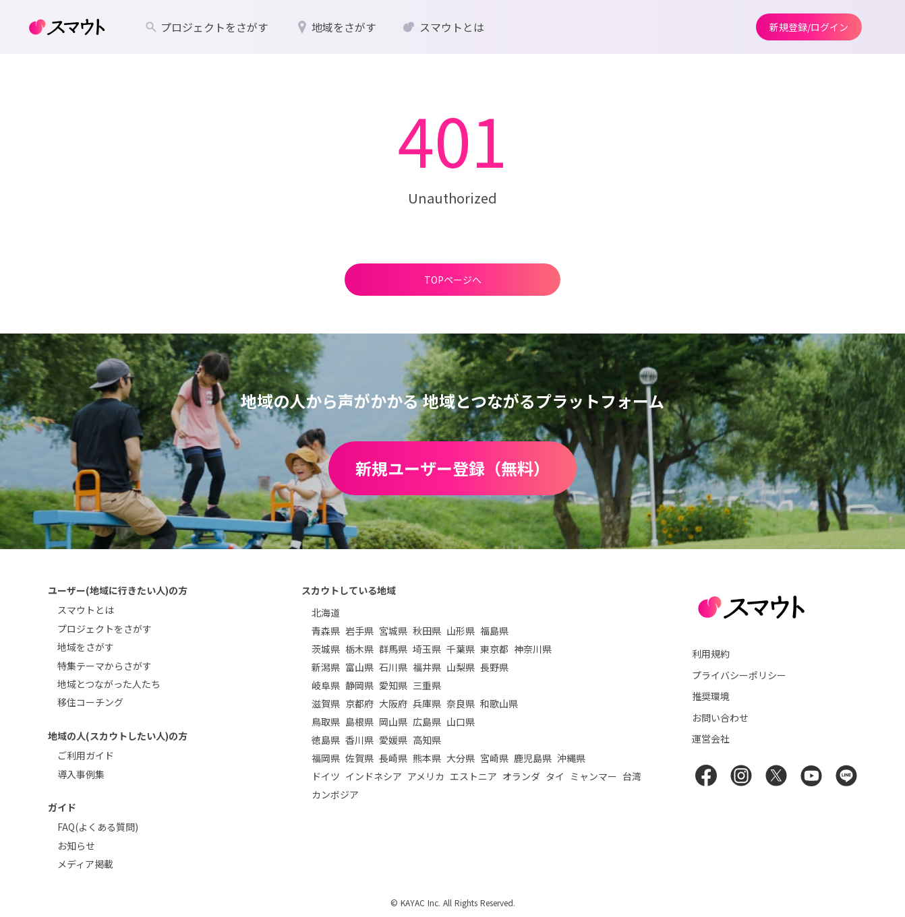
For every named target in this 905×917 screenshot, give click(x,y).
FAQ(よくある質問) (97, 826)
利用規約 (711, 653)
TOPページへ (452, 279)
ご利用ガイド (85, 755)
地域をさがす (85, 647)
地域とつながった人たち (108, 684)
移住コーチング (90, 702)
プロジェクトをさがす (104, 628)
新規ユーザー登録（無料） (452, 468)
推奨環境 (711, 696)
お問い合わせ (720, 717)
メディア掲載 (85, 864)
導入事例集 (81, 774)
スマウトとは (85, 609)
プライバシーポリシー (739, 675)
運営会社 (711, 738)
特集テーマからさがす (104, 665)
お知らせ (76, 845)
